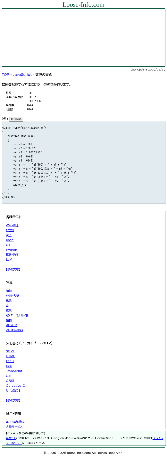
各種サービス (14, 426)
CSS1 (10, 361)
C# (8, 375)
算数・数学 (12, 254)
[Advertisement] (84, 37)
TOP (5, 74)
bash (10, 240)
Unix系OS (13, 390)
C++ (9, 244)
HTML (10, 356)
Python (11, 249)
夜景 (9, 310)
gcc (8, 235)
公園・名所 (12, 295)
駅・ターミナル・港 (17, 315)
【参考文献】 (13, 269)
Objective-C (15, 385)
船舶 (9, 290)
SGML (10, 351)
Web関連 (12, 225)
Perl (9, 366)
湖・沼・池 (11, 325)
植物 (9, 320)
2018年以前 (14, 330)
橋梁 (9, 300)
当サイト (11, 438)
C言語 (10, 230)
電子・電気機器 (15, 421)
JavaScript (22, 74)
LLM (9, 259)
